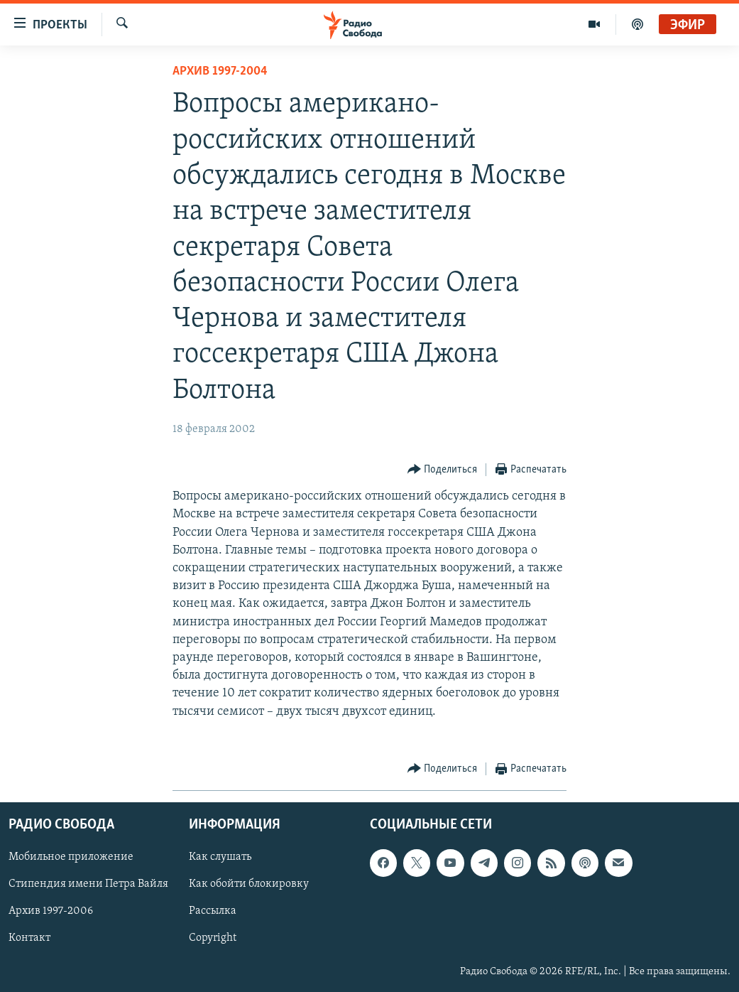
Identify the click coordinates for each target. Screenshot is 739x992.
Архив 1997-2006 (51, 911)
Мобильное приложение (71, 857)
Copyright (212, 938)
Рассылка (212, 911)
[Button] (442, 470)
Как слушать (220, 857)
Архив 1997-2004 (220, 71)
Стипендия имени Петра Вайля (88, 884)
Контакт (29, 938)
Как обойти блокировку (249, 884)
